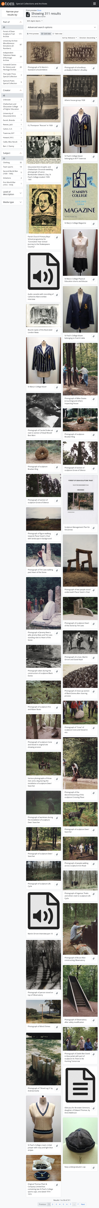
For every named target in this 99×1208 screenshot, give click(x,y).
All (4, 27)
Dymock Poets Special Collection (12, 82)
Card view (46, 34)
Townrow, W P (12, 133)
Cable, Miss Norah (12, 142)
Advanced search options (40, 27)
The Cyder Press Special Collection (12, 75)
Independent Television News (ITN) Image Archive (12, 56)
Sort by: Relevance (69, 38)
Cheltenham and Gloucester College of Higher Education (12, 106)
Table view (57, 34)
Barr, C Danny (12, 146)
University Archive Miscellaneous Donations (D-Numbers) (12, 45)
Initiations (12, 178)
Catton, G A (12, 129)
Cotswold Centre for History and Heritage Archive (12, 67)
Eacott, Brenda (12, 120)
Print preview (33, 34)
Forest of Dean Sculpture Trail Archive (12, 34)
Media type (8, 202)
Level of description (8, 193)
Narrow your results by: (12, 13)
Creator (6, 90)
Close (39, 10)
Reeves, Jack (12, 125)
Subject (6, 153)
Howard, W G (12, 138)
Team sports (12, 167)
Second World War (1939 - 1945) (12, 172)
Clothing (12, 163)
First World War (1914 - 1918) (12, 183)
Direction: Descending (88, 38)
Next (83, 1204)
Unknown (12, 100)
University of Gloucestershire (12, 114)
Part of (6, 22)
